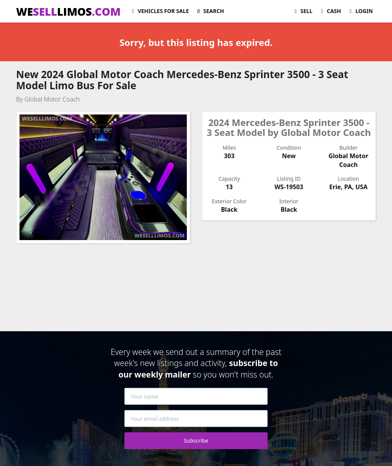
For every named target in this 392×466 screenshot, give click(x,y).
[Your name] (196, 396)
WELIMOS (68, 11)
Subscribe (196, 440)
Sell (302, 11)
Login (360, 11)
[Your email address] (196, 418)
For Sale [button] (159, 11)
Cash (329, 11)
